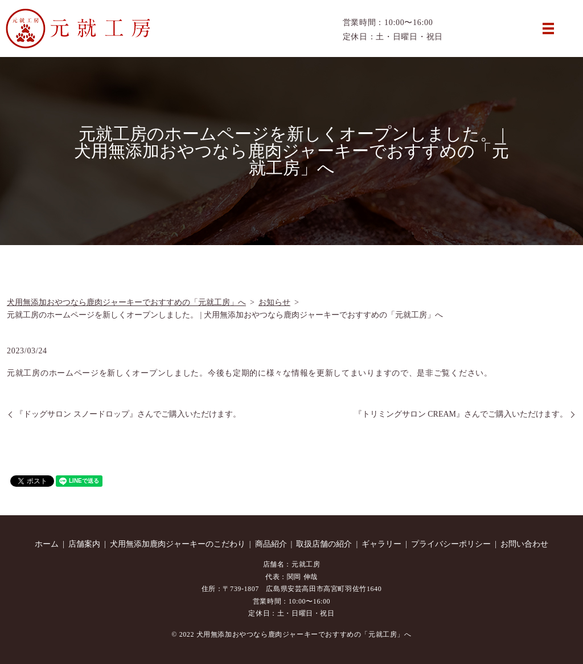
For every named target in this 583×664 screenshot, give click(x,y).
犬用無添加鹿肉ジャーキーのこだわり (177, 544)
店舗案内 (84, 544)
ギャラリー (381, 544)
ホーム (47, 544)
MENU (548, 28)
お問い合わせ (524, 544)
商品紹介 (271, 544)
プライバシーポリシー (451, 544)
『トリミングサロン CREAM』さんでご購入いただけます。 (461, 414)
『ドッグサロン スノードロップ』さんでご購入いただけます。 (128, 414)
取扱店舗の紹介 (324, 544)
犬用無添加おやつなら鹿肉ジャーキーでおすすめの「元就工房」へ (126, 302)
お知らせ (274, 302)
